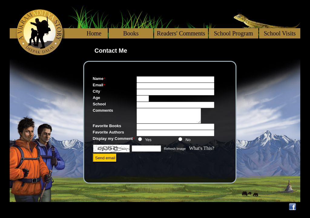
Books (131, 33)
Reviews (199, 206)
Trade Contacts (259, 206)
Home (94, 33)
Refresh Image (175, 150)
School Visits (280, 33)
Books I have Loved (92, 206)
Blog (224, 206)
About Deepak (34, 206)
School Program (233, 33)
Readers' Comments (181, 33)
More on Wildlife (155, 206)
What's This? (201, 149)
